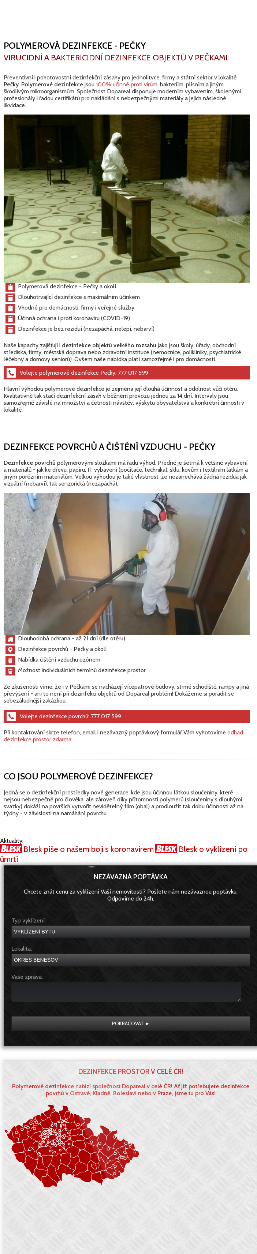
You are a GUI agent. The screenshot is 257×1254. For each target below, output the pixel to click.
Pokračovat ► (131, 1023)
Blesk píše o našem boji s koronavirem (88, 849)
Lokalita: (21, 948)
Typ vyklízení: (28, 920)
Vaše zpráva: (27, 976)
